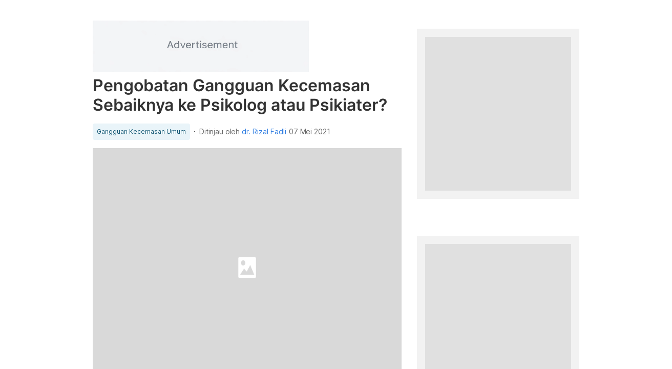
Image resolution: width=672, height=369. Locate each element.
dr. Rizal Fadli (264, 132)
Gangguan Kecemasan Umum (141, 131)
